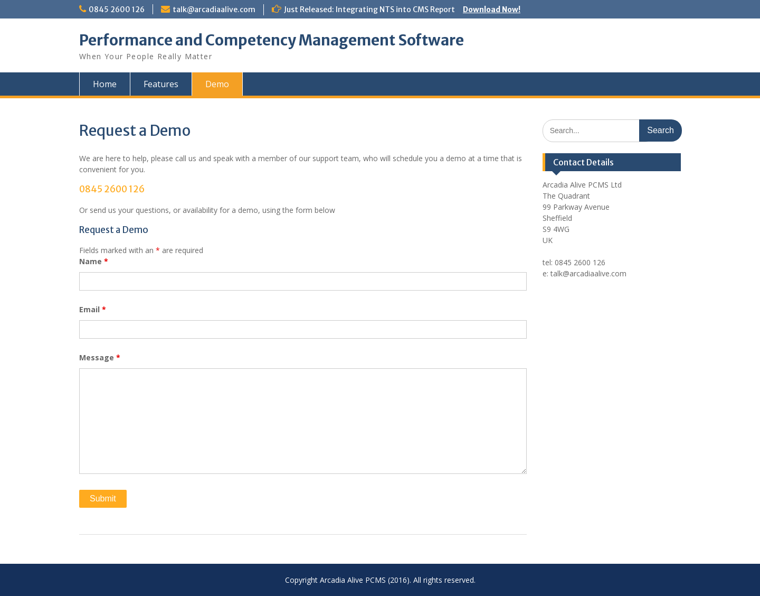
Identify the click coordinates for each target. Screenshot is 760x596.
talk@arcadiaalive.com (214, 9)
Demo (217, 84)
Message (99, 357)
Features (161, 84)
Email (92, 309)
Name (93, 261)
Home (105, 84)
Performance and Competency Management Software (271, 40)
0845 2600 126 (117, 9)
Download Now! (491, 9)
